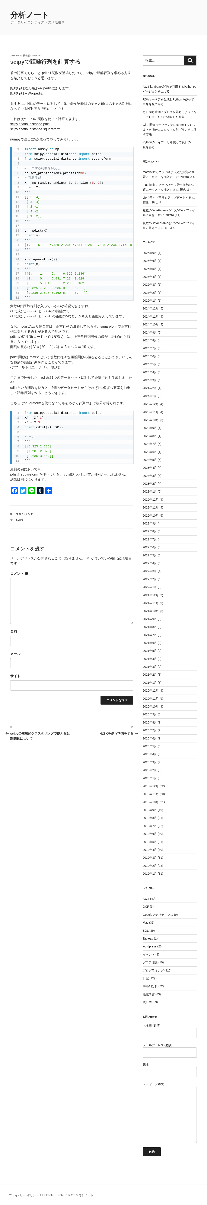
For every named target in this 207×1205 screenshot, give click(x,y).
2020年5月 (150, 746)
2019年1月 (150, 873)
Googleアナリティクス (158, 914)
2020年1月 (150, 778)
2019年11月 (151, 794)
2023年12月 (151, 404)
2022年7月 (150, 539)
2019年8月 (150, 818)
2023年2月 (150, 483)
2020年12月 (151, 690)
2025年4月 (150, 276)
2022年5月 (150, 555)
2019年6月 (150, 833)
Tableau (148, 938)
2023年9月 (150, 428)
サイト (15, 676)
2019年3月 (150, 857)
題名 (170, 1070)
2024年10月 (151, 324)
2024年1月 (150, 396)
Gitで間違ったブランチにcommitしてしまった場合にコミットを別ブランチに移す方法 (170, 129)
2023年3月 (150, 475)
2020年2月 (150, 770)
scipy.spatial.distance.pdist (30, 124)
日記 (146, 978)
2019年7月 (150, 826)
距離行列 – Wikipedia (26, 93)
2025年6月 (150, 260)
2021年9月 (150, 619)
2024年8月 (150, 340)
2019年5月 (150, 842)
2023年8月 (150, 436)
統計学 (147, 1002)
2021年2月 (150, 674)
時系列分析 (150, 986)
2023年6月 (150, 452)
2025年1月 (150, 300)
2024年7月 (150, 348)
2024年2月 (150, 388)
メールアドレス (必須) (170, 1050)
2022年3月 (150, 571)
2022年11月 (151, 507)
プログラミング (24, 514)
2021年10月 (151, 611)
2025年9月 (150, 253)
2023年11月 (151, 412)
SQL (146, 930)
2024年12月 (151, 308)
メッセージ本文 (170, 1112)
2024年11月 (151, 316)
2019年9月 (150, 810)
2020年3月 (150, 762)
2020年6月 (150, 738)
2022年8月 (150, 531)
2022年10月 (151, 515)
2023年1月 (150, 491)
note (61, 1195)
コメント (19, 573)
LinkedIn (48, 1195)
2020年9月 (150, 714)
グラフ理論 (150, 962)
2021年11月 (151, 603)
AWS (146, 898)
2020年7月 (150, 730)
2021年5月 (150, 650)
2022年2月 (150, 579)
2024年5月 (150, 364)
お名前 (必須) (170, 1031)
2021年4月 (150, 659)
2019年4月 (150, 849)
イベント (149, 954)
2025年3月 (150, 284)
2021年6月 (150, 643)
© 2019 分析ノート (80, 1195)
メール (15, 654)
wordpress (150, 946)
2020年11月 (151, 698)
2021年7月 (150, 635)
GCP (146, 906)
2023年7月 (150, 444)
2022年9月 (150, 523)
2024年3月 (150, 380)
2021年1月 (150, 682)
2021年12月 (151, 595)
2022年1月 (150, 587)
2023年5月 (150, 459)
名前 (13, 631)
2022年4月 (150, 563)
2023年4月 (150, 467)
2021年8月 (150, 627)
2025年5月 (150, 269)
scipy (19, 520)
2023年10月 (151, 420)
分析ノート (29, 15)
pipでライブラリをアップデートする (167, 197)
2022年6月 (150, 547)
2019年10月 (151, 802)
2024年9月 (150, 332)
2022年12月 (151, 499)
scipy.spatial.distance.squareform (35, 129)
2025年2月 (150, 292)
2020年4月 (150, 754)
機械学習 (149, 994)
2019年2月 (150, 865)
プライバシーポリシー (24, 1195)
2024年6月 (150, 356)
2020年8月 (150, 722)
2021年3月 (150, 666)
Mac (145, 922)
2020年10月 (151, 706)
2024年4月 (150, 372)
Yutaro (36, 55)
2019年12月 (151, 786)
